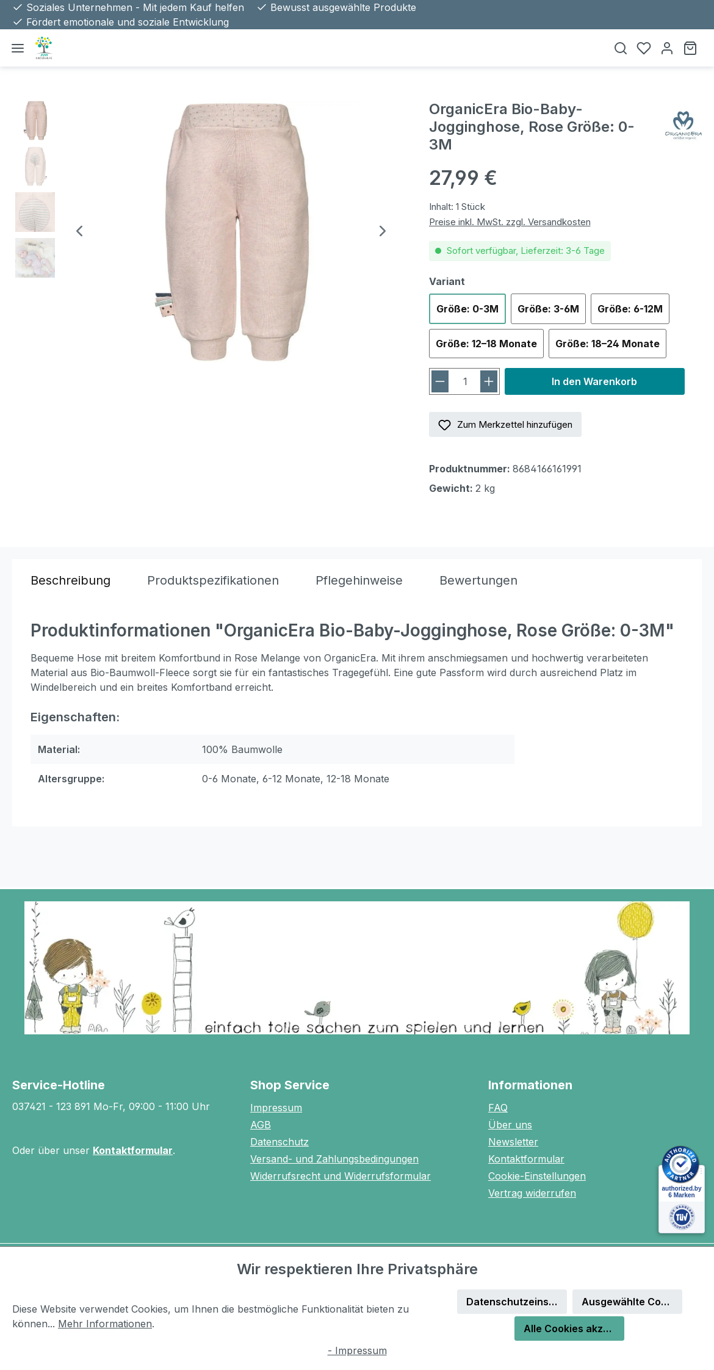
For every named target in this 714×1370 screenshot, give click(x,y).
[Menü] (17, 47)
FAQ (498, 1107)
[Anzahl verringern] (440, 381)
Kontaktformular (133, 1150)
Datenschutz (279, 1142)
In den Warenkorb (594, 381)
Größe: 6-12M (630, 309)
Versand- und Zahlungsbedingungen (334, 1159)
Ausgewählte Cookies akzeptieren (632, 1302)
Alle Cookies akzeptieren (574, 1328)
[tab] (70, 580)
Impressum (276, 1107)
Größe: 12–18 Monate (486, 343)
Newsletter (513, 1142)
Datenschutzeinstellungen (516, 1302)
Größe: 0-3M (467, 309)
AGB (260, 1125)
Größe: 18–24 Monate (607, 343)
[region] (208, 232)
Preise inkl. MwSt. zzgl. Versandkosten (510, 222)
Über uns (510, 1125)
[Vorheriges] (79, 232)
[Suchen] (620, 47)
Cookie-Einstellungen (537, 1176)
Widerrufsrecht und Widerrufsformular (340, 1176)
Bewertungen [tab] (478, 580)
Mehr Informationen (105, 1324)
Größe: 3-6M (548, 309)
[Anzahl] (465, 381)
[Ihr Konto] (667, 47)
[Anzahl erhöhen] (488, 381)
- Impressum (357, 1350)
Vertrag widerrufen (532, 1193)
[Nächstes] (382, 232)
